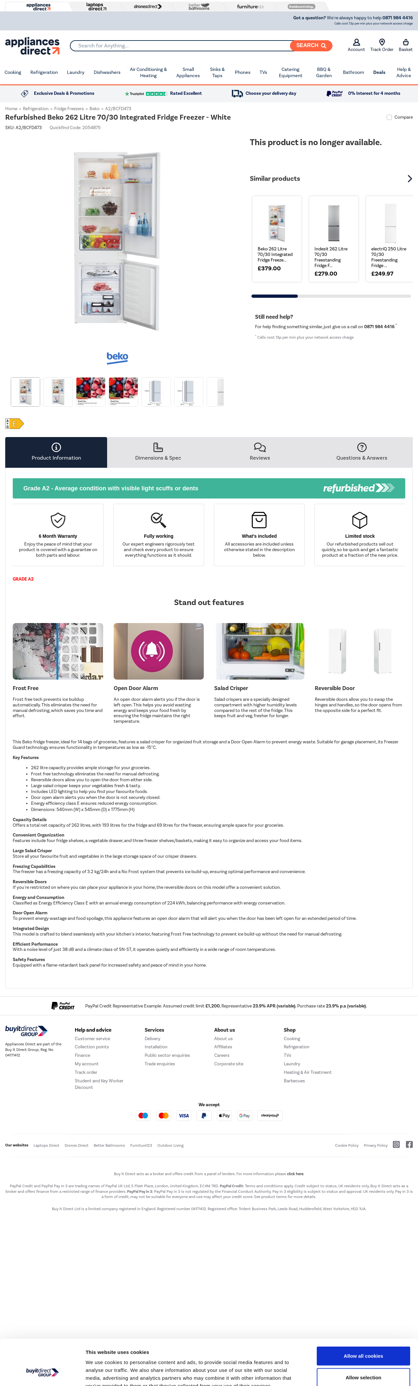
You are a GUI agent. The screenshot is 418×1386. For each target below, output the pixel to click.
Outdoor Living (170, 1227)
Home (11, 108)
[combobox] (201, 46)
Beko (94, 108)
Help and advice (93, 1111)
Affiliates (223, 1128)
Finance (82, 1137)
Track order (86, 1154)
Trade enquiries (160, 1145)
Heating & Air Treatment (308, 1154)
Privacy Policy (376, 1227)
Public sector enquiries (167, 1137)
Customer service (92, 1120)
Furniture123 (141, 1227)
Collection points (92, 1128)
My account (87, 1145)
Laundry (76, 72)
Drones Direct (76, 1227)
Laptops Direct (46, 1227)
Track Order (382, 45)
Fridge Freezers (69, 108)
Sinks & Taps (217, 72)
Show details (343, 1373)
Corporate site (228, 1145)
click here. (295, 1255)
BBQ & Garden (324, 72)
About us (223, 1120)
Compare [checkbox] (403, 117)
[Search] (311, 45)
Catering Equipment (290, 72)
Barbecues (294, 1162)
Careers (222, 1137)
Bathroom (353, 72)
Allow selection (363, 1338)
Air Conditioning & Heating (148, 72)
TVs (263, 72)
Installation (156, 1128)
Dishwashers (107, 72)
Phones (242, 72)
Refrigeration (44, 72)
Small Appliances (188, 72)
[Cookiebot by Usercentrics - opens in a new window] (42, 1373)
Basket (406, 45)
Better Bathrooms (109, 1227)
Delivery (152, 1120)
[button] (411, 178)
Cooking (13, 72)
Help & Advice (403, 72)
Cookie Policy (347, 1227)
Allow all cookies (363, 1316)
